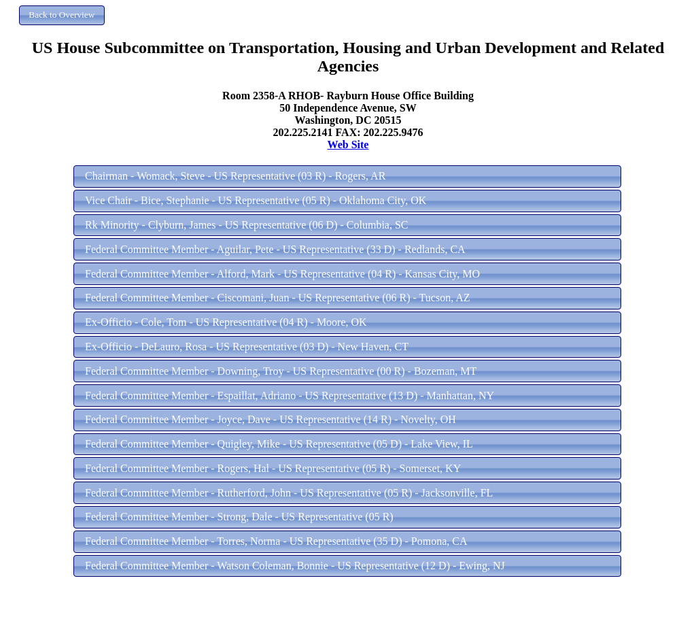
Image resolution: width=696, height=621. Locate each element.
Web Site (348, 144)
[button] (62, 15)
